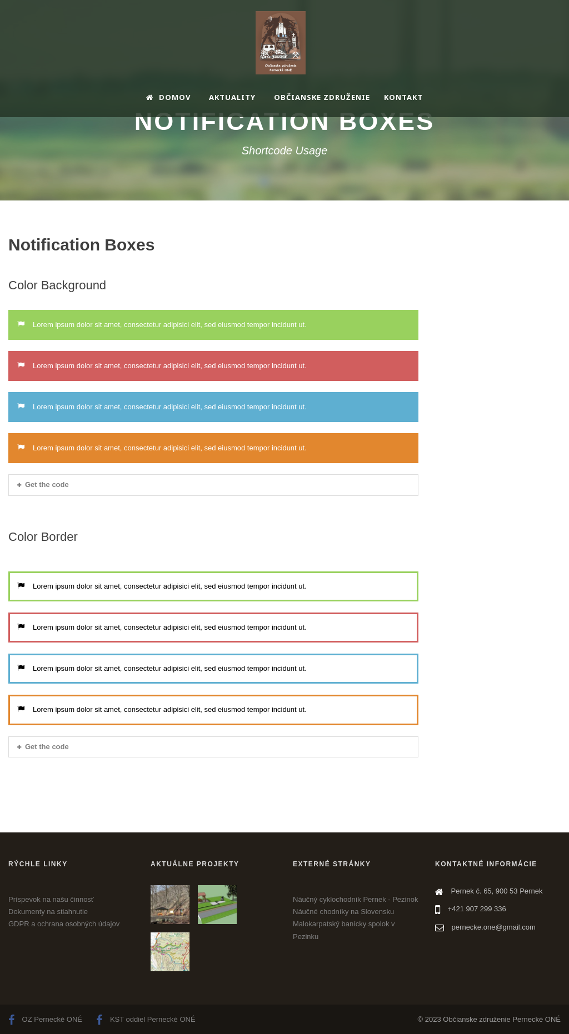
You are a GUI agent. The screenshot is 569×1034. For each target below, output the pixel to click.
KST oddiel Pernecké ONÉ (145, 1019)
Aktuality (232, 97)
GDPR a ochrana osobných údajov (63, 924)
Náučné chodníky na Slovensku (343, 911)
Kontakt (403, 97)
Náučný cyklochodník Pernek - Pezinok (355, 899)
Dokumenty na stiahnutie (48, 911)
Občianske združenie (322, 97)
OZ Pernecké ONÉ (45, 1019)
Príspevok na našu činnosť (51, 899)
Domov (168, 97)
